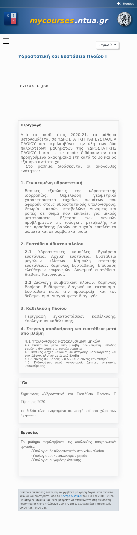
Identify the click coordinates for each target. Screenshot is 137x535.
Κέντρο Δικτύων (71, 496)
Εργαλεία (106, 45)
